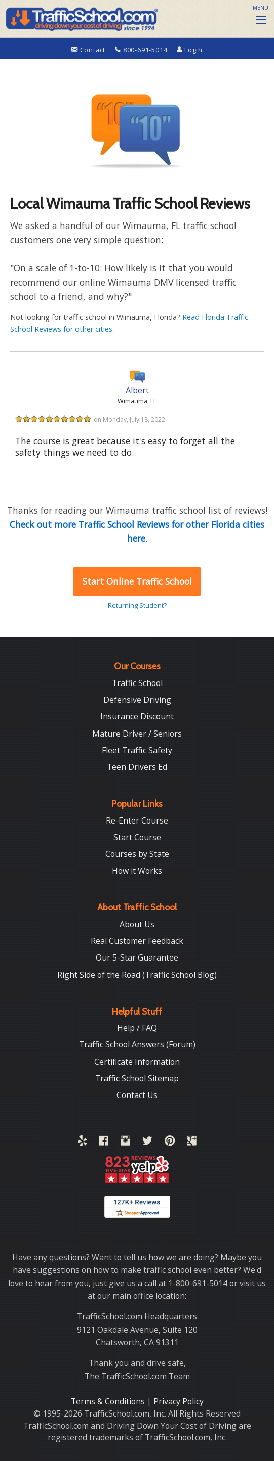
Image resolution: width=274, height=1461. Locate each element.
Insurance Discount (137, 716)
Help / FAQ (137, 1027)
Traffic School (137, 683)
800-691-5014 (142, 49)
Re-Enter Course (137, 820)
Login (190, 49)
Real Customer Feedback (137, 940)
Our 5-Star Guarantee (137, 957)
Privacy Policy (178, 1401)
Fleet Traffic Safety (137, 750)
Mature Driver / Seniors (137, 733)
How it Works (137, 870)
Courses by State (137, 853)
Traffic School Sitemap (137, 1078)
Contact (89, 49)
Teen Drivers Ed (137, 766)
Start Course (137, 837)
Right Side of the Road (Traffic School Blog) (137, 974)
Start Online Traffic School (137, 581)
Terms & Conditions (109, 1401)
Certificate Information (137, 1061)
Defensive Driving (137, 699)
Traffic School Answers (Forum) (137, 1044)
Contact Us (137, 1095)
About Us (137, 924)
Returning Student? (137, 605)
